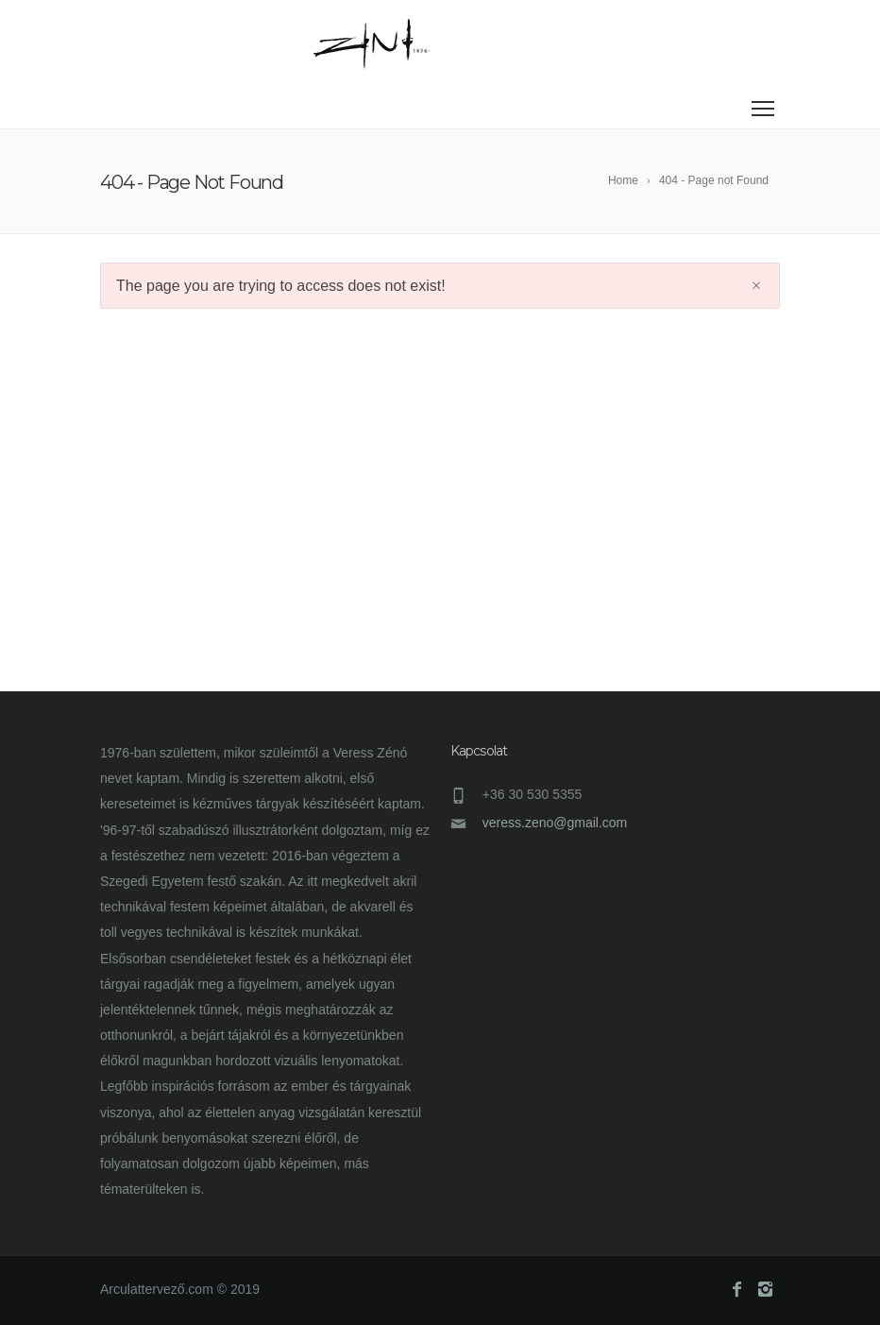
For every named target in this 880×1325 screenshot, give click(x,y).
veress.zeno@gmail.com (555, 822)
